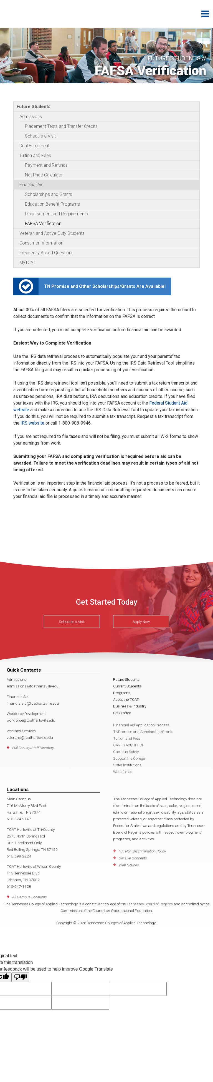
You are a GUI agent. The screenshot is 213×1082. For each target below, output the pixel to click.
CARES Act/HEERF (128, 745)
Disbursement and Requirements (56, 213)
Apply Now (141, 621)
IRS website (32, 423)
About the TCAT (126, 699)
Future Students (33, 106)
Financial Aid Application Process (141, 725)
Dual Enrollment (34, 145)
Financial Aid (31, 184)
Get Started (122, 712)
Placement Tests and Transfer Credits (61, 126)
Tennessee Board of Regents (149, 904)
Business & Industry (129, 706)
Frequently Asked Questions (46, 252)
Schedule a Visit (40, 136)
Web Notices (129, 865)
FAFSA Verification (43, 223)
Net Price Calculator (44, 175)
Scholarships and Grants (48, 194)
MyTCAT (27, 262)
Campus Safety (126, 751)
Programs (121, 692)
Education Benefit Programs (52, 204)
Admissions (30, 116)
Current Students (127, 686)
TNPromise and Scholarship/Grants (143, 731)
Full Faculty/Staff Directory (33, 748)
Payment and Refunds (46, 165)
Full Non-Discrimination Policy (142, 851)
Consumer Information (41, 243)
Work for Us (122, 771)
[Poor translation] (20, 977)
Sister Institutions (127, 765)
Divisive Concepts (133, 858)
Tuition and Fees (35, 155)
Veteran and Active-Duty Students (52, 233)
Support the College (129, 758)
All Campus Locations (29, 897)
